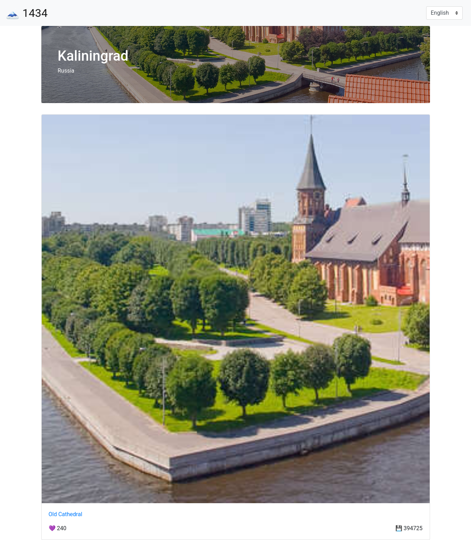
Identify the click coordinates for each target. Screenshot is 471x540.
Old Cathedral (65, 514)
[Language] (444, 13)
